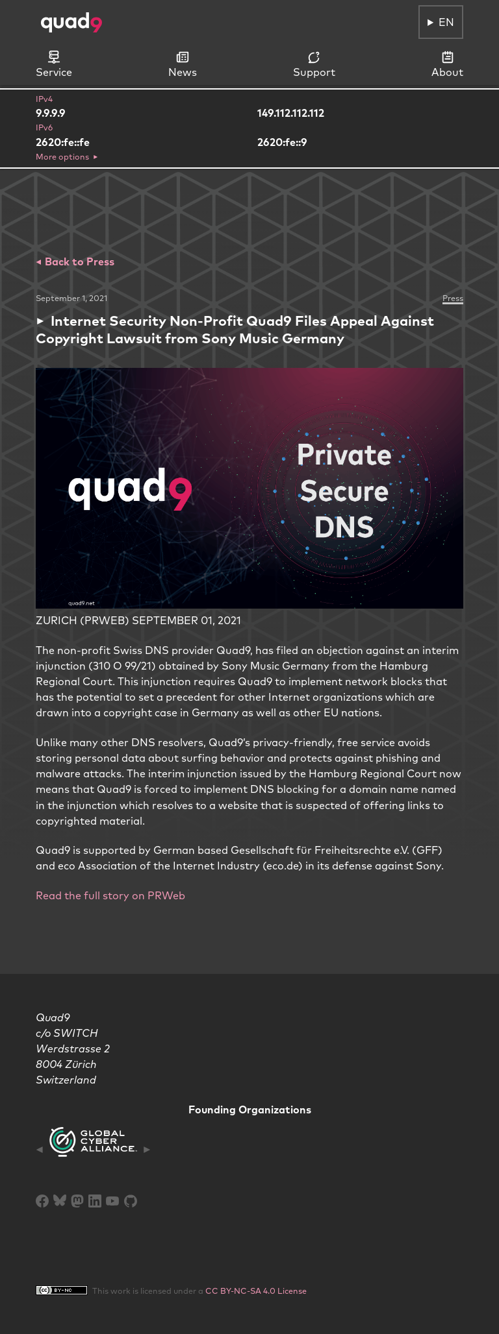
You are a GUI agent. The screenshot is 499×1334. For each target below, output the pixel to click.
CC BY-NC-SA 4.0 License (256, 1290)
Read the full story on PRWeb (110, 895)
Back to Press (78, 261)
